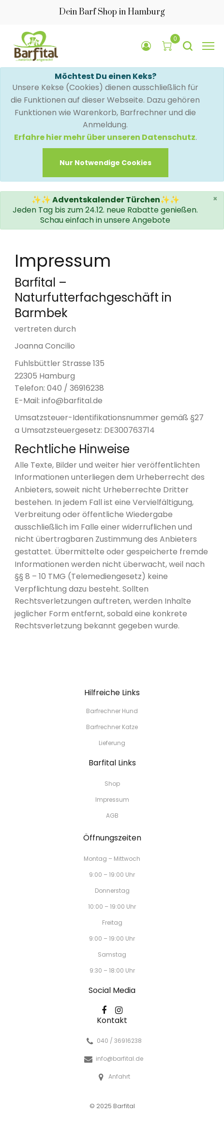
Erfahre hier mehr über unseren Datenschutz (104, 137)
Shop (112, 783)
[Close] (105, 162)
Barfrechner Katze (112, 727)
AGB (112, 815)
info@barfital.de (119, 1059)
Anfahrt (119, 1077)
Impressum (112, 799)
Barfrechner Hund (112, 711)
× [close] (215, 199)
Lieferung (112, 742)
